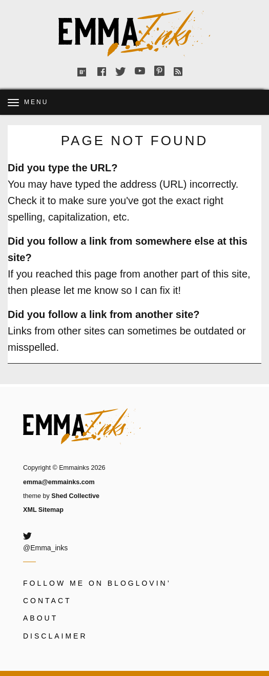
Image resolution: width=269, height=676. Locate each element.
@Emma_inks (45, 548)
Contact (47, 601)
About (40, 618)
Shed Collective (75, 496)
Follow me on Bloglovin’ (97, 583)
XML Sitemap (43, 509)
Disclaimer (55, 636)
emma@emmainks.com (59, 482)
